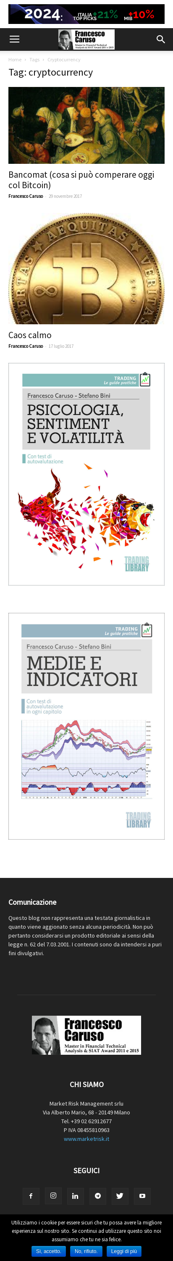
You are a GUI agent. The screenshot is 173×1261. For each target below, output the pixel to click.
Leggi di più (124, 1251)
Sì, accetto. (48, 1251)
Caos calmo (30, 335)
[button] (161, 39)
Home (14, 59)
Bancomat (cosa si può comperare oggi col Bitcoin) (81, 180)
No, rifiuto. (86, 1251)
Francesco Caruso (25, 196)
